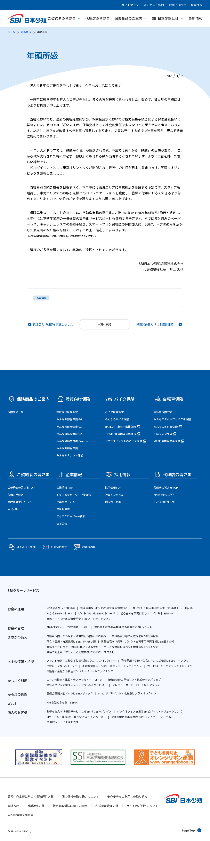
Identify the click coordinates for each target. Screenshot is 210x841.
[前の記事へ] (51, 324)
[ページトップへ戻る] (192, 830)
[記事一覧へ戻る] (104, 324)
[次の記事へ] (158, 324)
